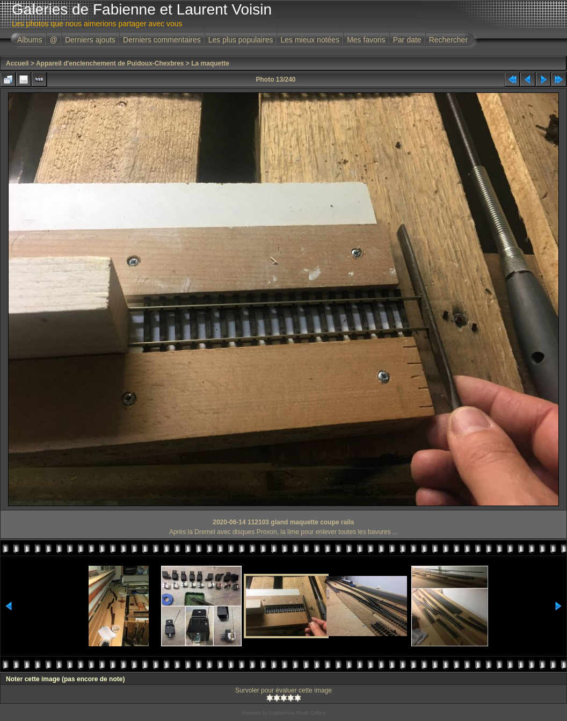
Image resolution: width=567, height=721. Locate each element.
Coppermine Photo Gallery (296, 713)
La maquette (210, 63)
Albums (29, 39)
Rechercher (448, 39)
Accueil (17, 63)
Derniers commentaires (162, 39)
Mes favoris (366, 39)
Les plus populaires (240, 39)
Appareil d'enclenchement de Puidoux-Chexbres (110, 63)
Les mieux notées (309, 39)
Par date (407, 39)
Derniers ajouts (90, 39)
